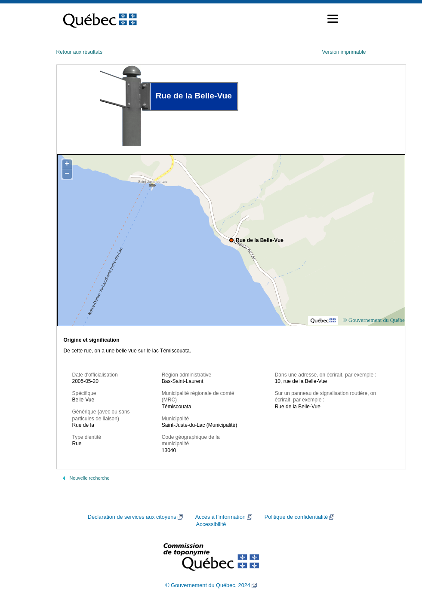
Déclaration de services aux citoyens (132, 517)
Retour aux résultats (79, 52)
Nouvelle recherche (90, 478)
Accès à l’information (220, 517)
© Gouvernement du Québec (375, 320)
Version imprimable (344, 52)
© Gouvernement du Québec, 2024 (207, 585)
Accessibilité (211, 524)
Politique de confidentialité (296, 517)
